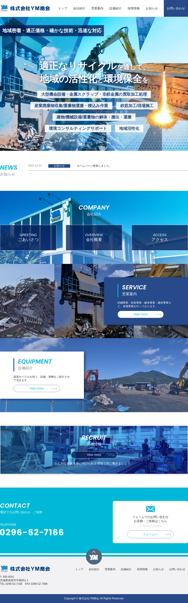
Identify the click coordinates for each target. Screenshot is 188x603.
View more (140, 314)
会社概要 (94, 237)
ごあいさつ (28, 237)
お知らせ (152, 8)
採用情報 (134, 8)
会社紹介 (79, 8)
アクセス (160, 237)
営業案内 (97, 8)
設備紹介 (115, 8)
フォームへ (150, 534)
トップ (62, 8)
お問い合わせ (176, 8)
